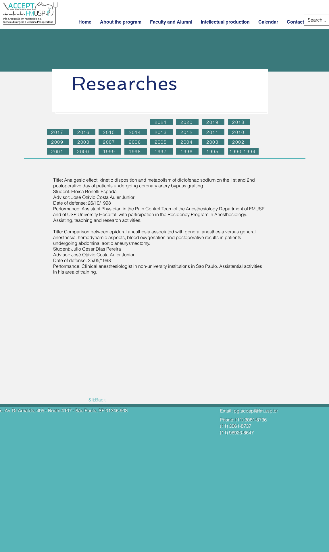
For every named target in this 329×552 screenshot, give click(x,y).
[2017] (58, 132)
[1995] (213, 151)
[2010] (239, 132)
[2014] (135, 132)
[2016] (84, 132)
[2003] (213, 142)
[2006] (135, 142)
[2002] (239, 142)
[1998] (135, 151)
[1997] (161, 151)
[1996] (187, 151)
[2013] (161, 132)
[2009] (58, 142)
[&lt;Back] (97, 399)
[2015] (110, 132)
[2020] (187, 122)
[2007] (110, 142)
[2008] (84, 142)
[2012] (187, 132)
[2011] (213, 132)
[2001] (58, 151)
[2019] (213, 122)
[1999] (110, 151)
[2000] (84, 151)
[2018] (239, 122)
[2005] (161, 142)
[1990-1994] (243, 151)
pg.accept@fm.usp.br (256, 410)
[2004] (187, 142)
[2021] (161, 122)
